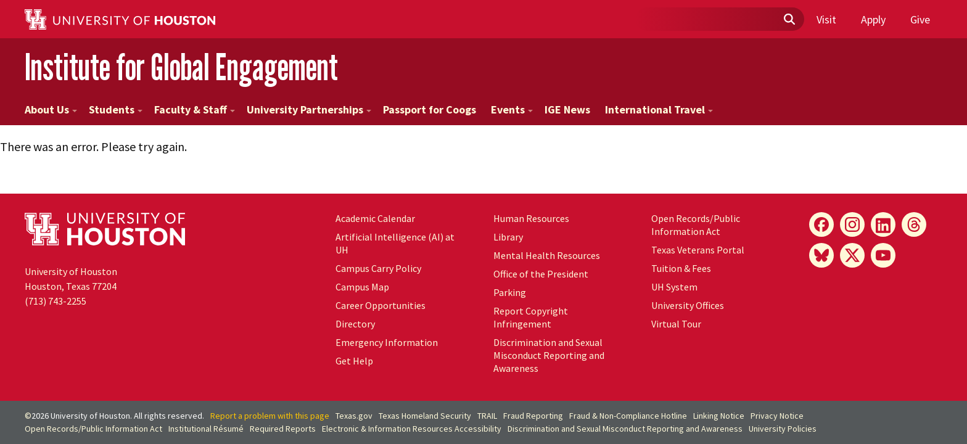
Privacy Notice (777, 415)
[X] (852, 255)
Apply (873, 19)
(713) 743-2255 (55, 301)
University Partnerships (309, 109)
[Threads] (914, 224)
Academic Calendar (375, 218)
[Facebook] (821, 224)
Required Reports (283, 428)
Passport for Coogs (429, 109)
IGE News (567, 109)
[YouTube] (883, 255)
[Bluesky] (821, 255)
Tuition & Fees (681, 268)
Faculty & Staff (194, 109)
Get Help (354, 361)
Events (512, 109)
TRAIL (487, 415)
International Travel (659, 109)
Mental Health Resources (546, 255)
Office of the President (540, 274)
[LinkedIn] (883, 224)
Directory (355, 324)
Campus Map (362, 287)
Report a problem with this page (269, 415)
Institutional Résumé (206, 428)
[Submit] (789, 19)
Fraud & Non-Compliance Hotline (628, 415)
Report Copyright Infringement (530, 317)
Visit (826, 19)
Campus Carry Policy (378, 268)
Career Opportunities (380, 305)
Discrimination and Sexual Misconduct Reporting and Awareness (548, 355)
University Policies (783, 428)
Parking (509, 292)
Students (115, 109)
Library (508, 237)
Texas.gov (353, 415)
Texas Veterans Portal (697, 250)
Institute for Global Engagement (181, 66)
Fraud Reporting (533, 415)
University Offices (687, 305)
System (674, 287)
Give (920, 19)
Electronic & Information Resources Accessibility (411, 428)
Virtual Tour (676, 324)
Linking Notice (718, 415)
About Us (51, 109)
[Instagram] (852, 224)
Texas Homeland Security (425, 415)
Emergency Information (386, 342)
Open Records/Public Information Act (695, 224)
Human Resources (531, 218)
